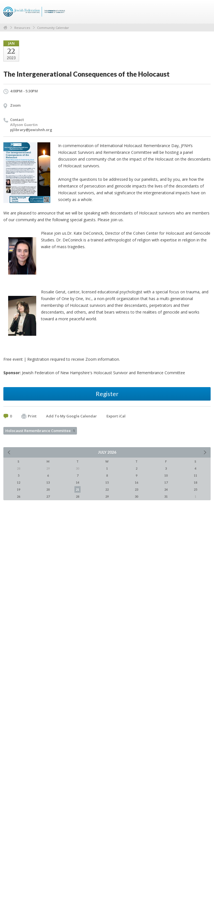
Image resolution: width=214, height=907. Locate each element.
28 (77, 496)
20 (48, 489)
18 (195, 482)
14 (77, 482)
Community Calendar (53, 28)
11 (195, 475)
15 (107, 482)
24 (166, 489)
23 (136, 489)
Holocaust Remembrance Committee (40, 430)
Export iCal (116, 416)
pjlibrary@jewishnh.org (31, 129)
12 (18, 482)
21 (77, 489)
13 (48, 482)
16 (136, 482)
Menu (204, 12)
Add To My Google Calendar (71, 416)
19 (18, 489)
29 (107, 496)
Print (29, 416)
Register (107, 393)
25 (195, 489)
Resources (22, 28)
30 (136, 496)
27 (48, 496)
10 (166, 475)
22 (107, 489)
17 (166, 482)
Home (5, 27)
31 (166, 496)
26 (18, 496)
